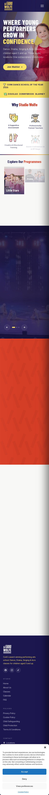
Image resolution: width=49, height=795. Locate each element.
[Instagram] (11, 670)
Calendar (7, 696)
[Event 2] (16, 327)
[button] (45, 747)
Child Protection (10, 725)
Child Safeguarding (11, 721)
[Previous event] (7, 327)
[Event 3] (18, 327)
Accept (24, 771)
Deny (24, 779)
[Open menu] (42, 6)
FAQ (5, 700)
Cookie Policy (23, 792)
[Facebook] (5, 670)
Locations (9, 743)
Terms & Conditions (12, 729)
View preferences (24, 786)
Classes (6, 691)
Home (5, 683)
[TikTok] (18, 670)
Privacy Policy (9, 713)
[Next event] (24, 327)
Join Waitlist (15, 67)
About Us (7, 687)
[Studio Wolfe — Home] (8, 6)
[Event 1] (13, 327)
